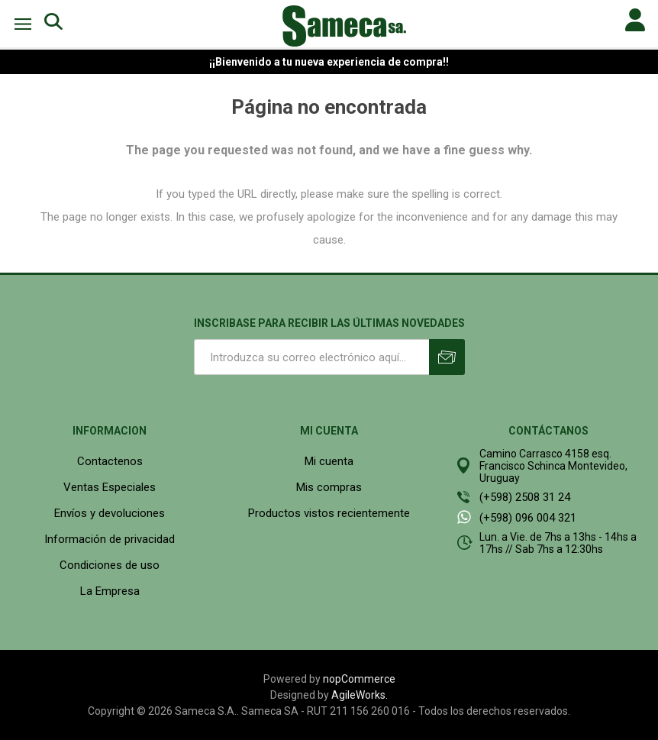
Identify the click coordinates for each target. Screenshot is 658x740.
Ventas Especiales (109, 487)
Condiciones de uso (110, 565)
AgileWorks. (359, 695)
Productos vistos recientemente (329, 513)
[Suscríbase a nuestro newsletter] (311, 357)
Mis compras (329, 487)
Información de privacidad (109, 539)
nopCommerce (359, 679)
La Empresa (110, 591)
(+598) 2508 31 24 (524, 497)
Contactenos (110, 461)
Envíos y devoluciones (109, 513)
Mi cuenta (329, 461)
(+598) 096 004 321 (527, 518)
